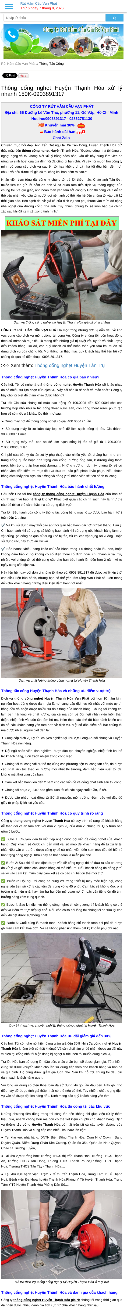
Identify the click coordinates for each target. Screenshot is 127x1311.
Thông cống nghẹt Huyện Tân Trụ (70, 365)
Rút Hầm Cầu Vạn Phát (18, 63)
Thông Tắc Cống (51, 63)
